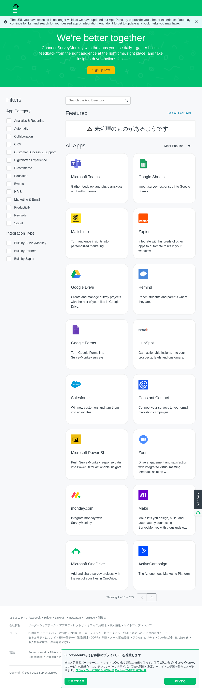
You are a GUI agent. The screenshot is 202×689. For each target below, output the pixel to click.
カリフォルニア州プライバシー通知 (106, 633)
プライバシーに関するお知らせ (95, 670)
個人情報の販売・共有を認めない (49, 642)
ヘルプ (148, 625)
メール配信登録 (119, 637)
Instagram (75, 617)
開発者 (102, 617)
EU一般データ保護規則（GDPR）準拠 (83, 637)
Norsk (43, 652)
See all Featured (179, 113)
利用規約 (33, 633)
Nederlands (35, 656)
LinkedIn (60, 617)
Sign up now (101, 70)
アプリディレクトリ (71, 625)
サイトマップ (132, 625)
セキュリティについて (42, 637)
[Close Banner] (196, 21)
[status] (101, 22)
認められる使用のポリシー (148, 633)
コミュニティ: (18, 617)
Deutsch (51, 656)
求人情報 (115, 625)
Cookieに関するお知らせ (130, 670)
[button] (197, 503)
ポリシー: (15, 633)
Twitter (48, 617)
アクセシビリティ (144, 637)
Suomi (32, 652)
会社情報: (15, 625)
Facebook (34, 617)
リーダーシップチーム (42, 625)
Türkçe (54, 652)
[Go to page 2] (151, 597)
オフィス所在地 (97, 625)
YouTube (89, 617)
